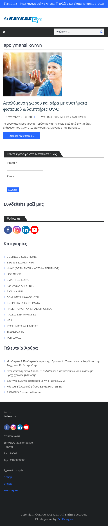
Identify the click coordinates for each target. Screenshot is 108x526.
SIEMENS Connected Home (23, 392)
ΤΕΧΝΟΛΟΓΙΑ (15, 331)
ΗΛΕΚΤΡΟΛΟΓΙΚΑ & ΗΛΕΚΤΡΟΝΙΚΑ (29, 308)
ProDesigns (65, 519)
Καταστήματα (11, 490)
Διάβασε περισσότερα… (22, 135)
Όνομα (11, 176)
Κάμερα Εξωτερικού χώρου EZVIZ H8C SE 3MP (35, 386)
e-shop (8, 477)
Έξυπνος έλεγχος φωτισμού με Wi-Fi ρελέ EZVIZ (36, 380)
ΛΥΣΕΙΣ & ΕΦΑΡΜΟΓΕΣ (54, 117)
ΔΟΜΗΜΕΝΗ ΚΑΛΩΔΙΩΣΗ (23, 297)
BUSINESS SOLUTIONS (22, 256)
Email (12, 162)
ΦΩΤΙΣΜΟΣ (79, 117)
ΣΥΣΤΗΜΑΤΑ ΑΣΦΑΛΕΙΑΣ (22, 326)
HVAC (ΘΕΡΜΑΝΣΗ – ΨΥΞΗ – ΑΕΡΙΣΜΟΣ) (33, 268)
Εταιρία (8, 483)
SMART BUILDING (18, 279)
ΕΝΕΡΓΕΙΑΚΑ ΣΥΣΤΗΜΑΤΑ (23, 302)
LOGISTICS (14, 274)
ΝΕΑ (9, 320)
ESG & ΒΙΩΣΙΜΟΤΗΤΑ (20, 262)
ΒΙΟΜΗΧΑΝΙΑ (15, 291)
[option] (61, 4)
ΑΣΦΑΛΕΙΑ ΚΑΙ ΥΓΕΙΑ (20, 285)
